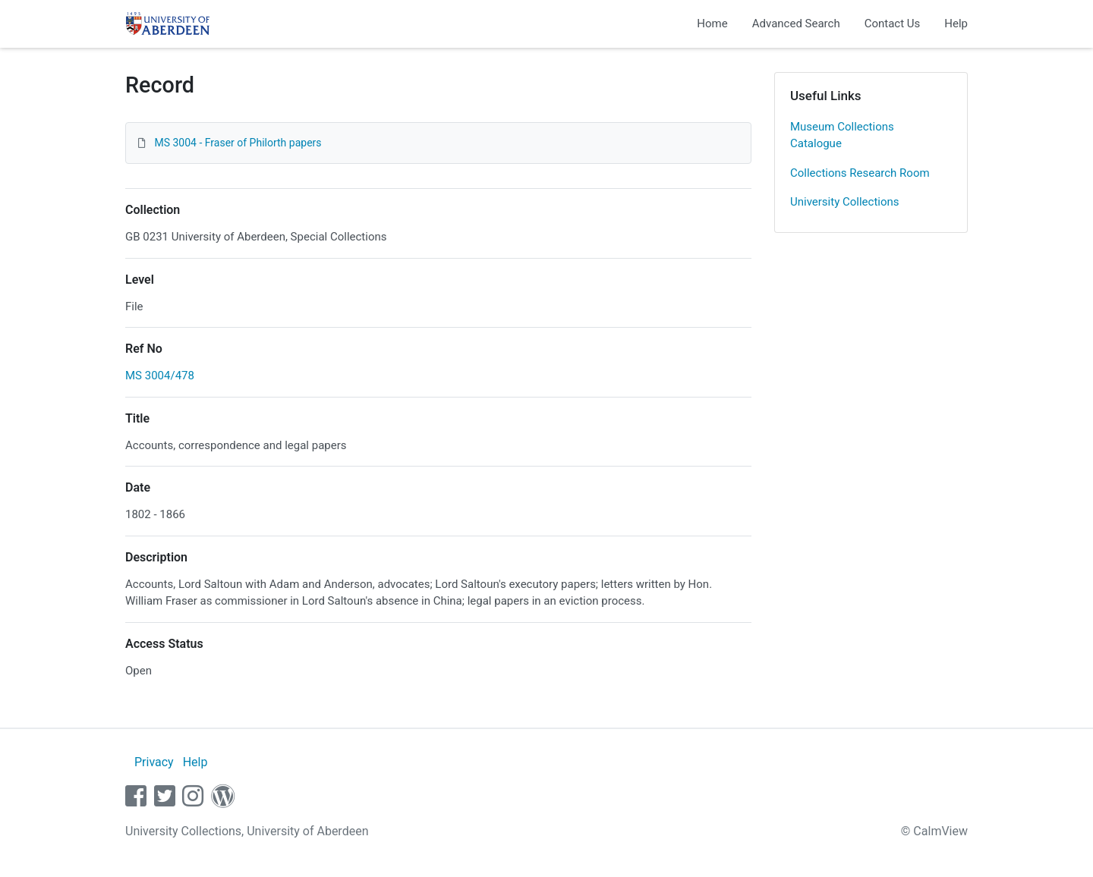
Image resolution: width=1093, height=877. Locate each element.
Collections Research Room (860, 173)
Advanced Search (796, 23)
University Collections (844, 202)
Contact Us (893, 23)
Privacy (154, 762)
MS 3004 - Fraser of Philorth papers (237, 143)
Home (712, 23)
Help (956, 23)
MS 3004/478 (159, 375)
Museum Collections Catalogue (842, 135)
